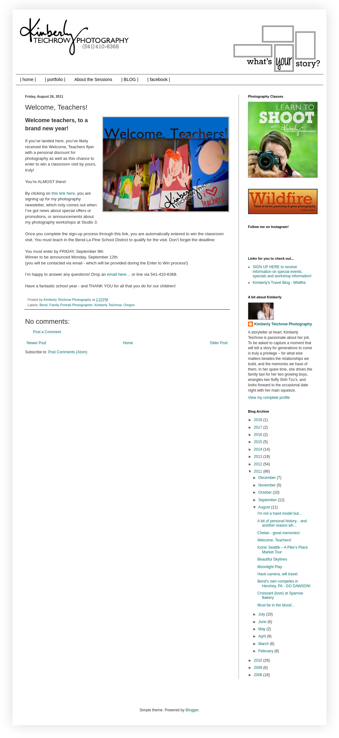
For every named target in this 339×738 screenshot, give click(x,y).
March (264, 644)
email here (116, 274)
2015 (258, 442)
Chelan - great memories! (278, 533)
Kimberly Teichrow (107, 305)
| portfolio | (55, 79)
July (262, 614)
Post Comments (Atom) (67, 352)
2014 (258, 449)
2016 (258, 434)
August (264, 507)
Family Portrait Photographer (70, 305)
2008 (258, 675)
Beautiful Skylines (272, 559)
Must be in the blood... (275, 605)
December (267, 477)
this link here (63, 193)
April (262, 636)
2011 (258, 471)
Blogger (192, 710)
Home (128, 343)
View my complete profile (269, 397)
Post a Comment (47, 332)
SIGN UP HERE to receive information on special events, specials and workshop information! (282, 271)
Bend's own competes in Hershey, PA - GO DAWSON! (283, 583)
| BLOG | (129, 79)
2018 (258, 420)
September (268, 500)
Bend (43, 305)
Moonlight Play (269, 567)
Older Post (219, 343)
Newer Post (36, 343)
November (267, 485)
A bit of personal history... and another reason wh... (282, 523)
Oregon (129, 305)
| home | (28, 79)
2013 (258, 456)
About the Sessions (93, 79)
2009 (258, 667)
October (265, 492)
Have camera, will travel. (278, 574)
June (262, 622)
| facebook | (159, 79)
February (266, 651)
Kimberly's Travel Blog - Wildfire (279, 282)
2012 (258, 464)
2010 (258, 660)
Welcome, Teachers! (274, 540)
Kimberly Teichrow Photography (283, 324)
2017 (258, 427)
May (262, 629)
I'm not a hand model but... (279, 513)
